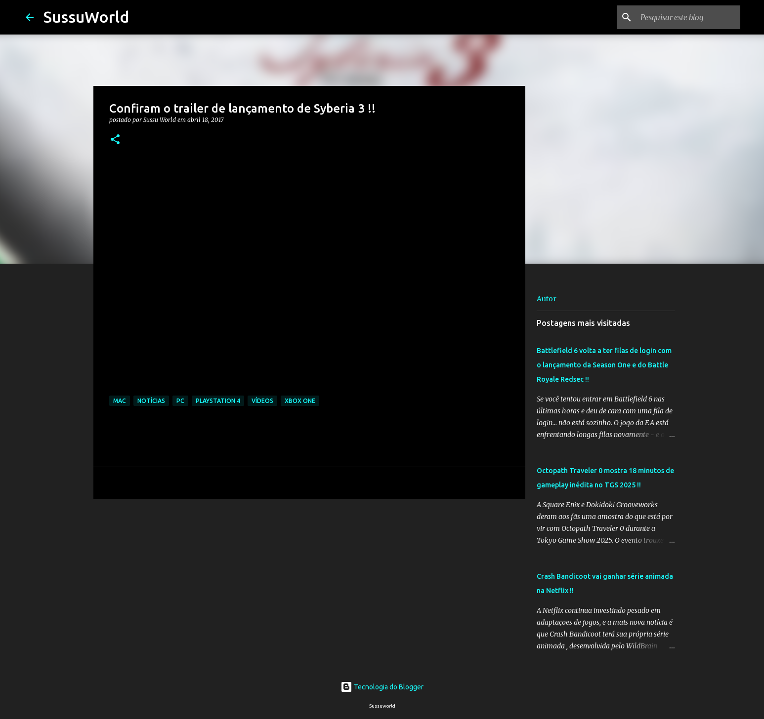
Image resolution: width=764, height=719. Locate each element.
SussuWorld (86, 17)
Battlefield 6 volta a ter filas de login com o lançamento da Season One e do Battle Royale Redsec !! (604, 365)
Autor (546, 298)
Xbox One (300, 401)
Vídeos (262, 401)
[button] (115, 140)
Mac (119, 401)
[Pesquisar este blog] (688, 17)
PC (180, 401)
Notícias (151, 401)
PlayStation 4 (218, 401)
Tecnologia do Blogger (382, 687)
